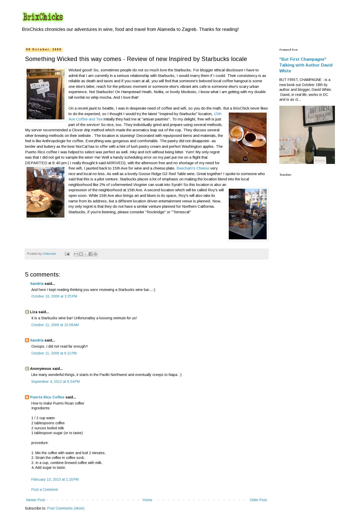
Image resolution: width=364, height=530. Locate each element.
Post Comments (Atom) (65, 508)
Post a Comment (44, 489)
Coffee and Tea (88, 119)
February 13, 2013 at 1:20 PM (55, 479)
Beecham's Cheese (193, 168)
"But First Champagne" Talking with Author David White (305, 65)
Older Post (258, 500)
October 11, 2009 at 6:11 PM (54, 353)
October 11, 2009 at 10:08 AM (55, 325)
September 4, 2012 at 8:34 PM (55, 381)
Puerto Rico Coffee (47, 397)
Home (147, 500)
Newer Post (35, 500)
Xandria (36, 284)
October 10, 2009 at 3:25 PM (54, 296)
